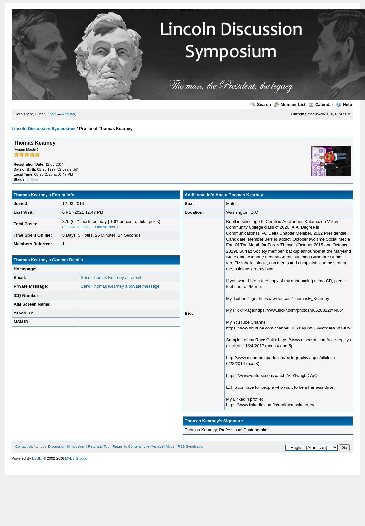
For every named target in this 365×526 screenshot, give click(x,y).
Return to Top (99, 446)
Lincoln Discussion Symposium (43, 128)
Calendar (320, 104)
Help (344, 104)
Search (260, 104)
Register (68, 114)
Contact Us (24, 446)
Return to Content (127, 446)
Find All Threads (76, 227)
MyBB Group (75, 458)
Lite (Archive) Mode (158, 446)
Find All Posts (106, 227)
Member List (290, 104)
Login (52, 114)
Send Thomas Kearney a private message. (121, 286)
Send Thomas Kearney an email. (111, 277)
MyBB (36, 458)
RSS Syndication (191, 446)
